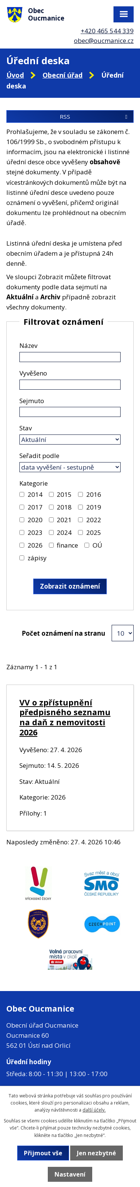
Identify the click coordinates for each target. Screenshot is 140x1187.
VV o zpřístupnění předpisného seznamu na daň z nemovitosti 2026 (65, 717)
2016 (93, 494)
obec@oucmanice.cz (104, 40)
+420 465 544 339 (107, 31)
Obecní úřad (63, 75)
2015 (64, 494)
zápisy (37, 558)
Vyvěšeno (33, 373)
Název (28, 345)
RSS (95, 116)
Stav (25, 428)
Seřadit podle (39, 455)
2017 (35, 507)
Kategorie (33, 483)
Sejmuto (31, 400)
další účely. (94, 1110)
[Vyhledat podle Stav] (70, 439)
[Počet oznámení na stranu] (123, 633)
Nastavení (70, 1174)
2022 (93, 519)
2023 (35, 532)
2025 (93, 532)
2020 (35, 519)
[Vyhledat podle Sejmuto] (70, 412)
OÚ (97, 545)
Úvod (15, 75)
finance (67, 545)
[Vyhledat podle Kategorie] (21, 494)
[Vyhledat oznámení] (70, 586)
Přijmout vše (43, 1153)
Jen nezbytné (96, 1153)
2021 (64, 519)
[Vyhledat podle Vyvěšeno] (70, 385)
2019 (93, 507)
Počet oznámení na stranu (63, 633)
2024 (64, 532)
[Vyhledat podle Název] (70, 357)
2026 (35, 545)
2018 (64, 507)
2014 (35, 494)
